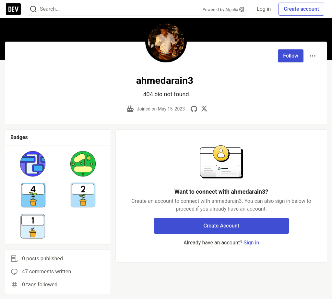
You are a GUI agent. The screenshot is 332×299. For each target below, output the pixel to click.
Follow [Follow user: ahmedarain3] (290, 56)
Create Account (221, 226)
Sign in (251, 243)
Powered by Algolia (223, 9)
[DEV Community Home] (13, 9)
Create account (301, 9)
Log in (264, 9)
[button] (32, 164)
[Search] (33, 9)
